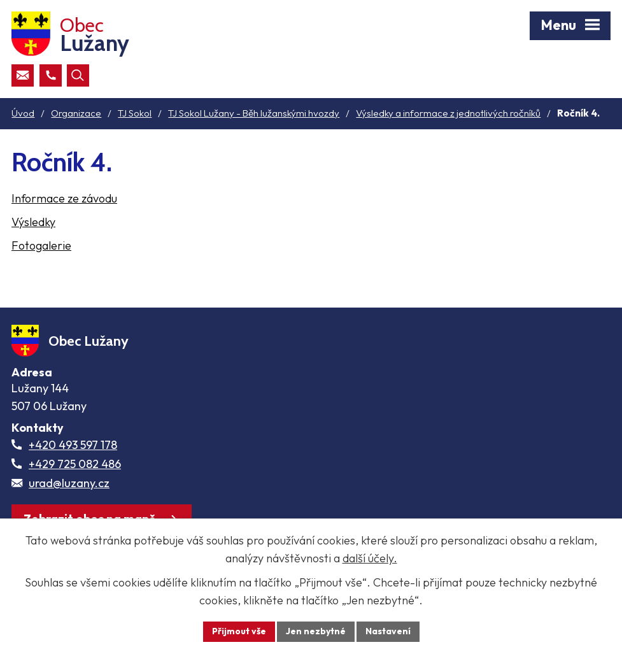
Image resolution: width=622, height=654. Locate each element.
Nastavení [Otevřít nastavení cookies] (388, 631)
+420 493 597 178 (73, 444)
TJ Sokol (135, 113)
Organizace (76, 113)
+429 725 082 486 (75, 464)
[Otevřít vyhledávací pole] (78, 75)
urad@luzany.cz (69, 483)
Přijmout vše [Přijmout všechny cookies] (239, 631)
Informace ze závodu (64, 198)
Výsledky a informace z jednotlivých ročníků (448, 113)
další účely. (370, 558)
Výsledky (33, 222)
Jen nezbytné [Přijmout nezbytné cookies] (316, 631)
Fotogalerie (41, 245)
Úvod (22, 113)
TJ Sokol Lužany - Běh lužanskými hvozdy (253, 113)
